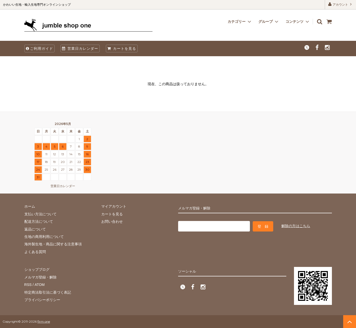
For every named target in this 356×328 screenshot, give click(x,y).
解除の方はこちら (295, 226)
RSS (28, 285)
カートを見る (121, 48)
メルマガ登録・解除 (40, 277)
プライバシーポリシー (42, 300)
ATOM (39, 285)
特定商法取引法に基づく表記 (47, 292)
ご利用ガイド (39, 48)
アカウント (340, 4)
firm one (43, 321)
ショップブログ (36, 269)
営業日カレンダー (80, 48)
